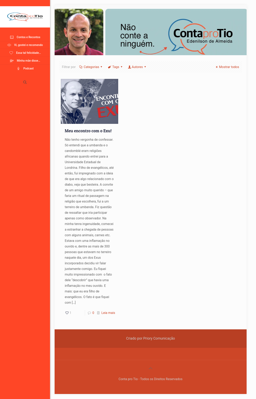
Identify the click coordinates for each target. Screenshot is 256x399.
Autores (137, 67)
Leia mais (108, 313)
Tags (115, 67)
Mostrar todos (227, 67)
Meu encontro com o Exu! (88, 130)
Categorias (91, 67)
